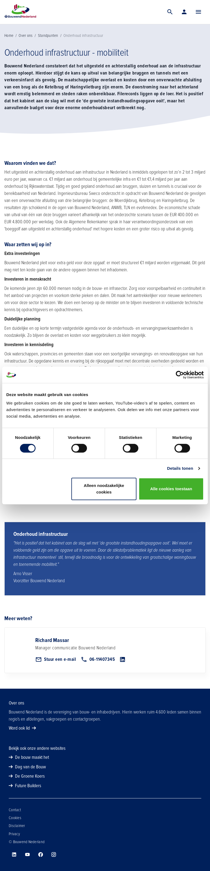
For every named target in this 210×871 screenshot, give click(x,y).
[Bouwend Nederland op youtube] (27, 854)
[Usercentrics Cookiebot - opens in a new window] (180, 375)
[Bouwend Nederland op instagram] (53, 854)
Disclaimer (17, 825)
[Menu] (198, 12)
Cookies (15, 817)
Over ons (26, 35)
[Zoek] (170, 12)
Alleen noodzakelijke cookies (104, 488)
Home (8, 35)
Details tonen (180, 468)
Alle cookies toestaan (171, 488)
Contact (15, 809)
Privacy (14, 833)
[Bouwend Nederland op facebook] (40, 854)
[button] (198, 12)
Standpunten (48, 35)
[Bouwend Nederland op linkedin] (14, 854)
